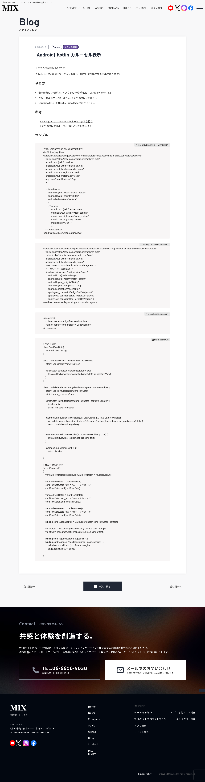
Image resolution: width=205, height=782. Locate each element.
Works (92, 732)
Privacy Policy (145, 773)
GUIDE (86, 8)
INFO (126, 8)
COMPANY (113, 8)
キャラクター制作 (185, 719)
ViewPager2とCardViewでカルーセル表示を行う (66, 121)
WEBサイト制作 (143, 712)
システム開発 (141, 732)
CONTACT (140, 8)
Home (92, 707)
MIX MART (156, 8)
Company (94, 719)
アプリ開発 (140, 725)
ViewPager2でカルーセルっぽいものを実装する (66, 125)
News (91, 713)
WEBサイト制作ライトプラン (150, 719)
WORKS (99, 8)
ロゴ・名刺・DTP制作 (183, 712)
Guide (91, 725)
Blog (91, 738)
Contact (93, 744)
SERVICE (72, 8)
